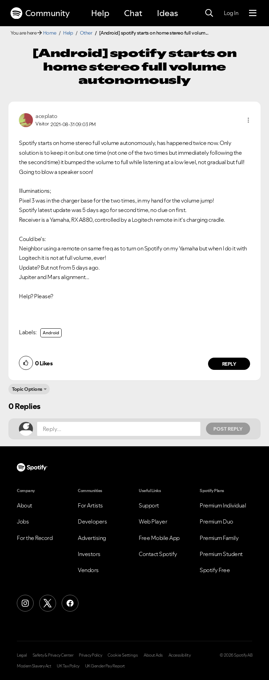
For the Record (35, 538)
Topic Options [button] (27, 389)
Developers (92, 521)
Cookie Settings (123, 655)
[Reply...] (118, 429)
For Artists (90, 505)
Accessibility (179, 655)
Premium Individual (223, 505)
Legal (22, 655)
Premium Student (221, 554)
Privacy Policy (90, 655)
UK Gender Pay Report (105, 666)
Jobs (23, 521)
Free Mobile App (159, 538)
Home (49, 32)
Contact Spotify (158, 554)
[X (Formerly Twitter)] (47, 603)
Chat (133, 13)
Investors (89, 554)
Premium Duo (216, 521)
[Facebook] (70, 603)
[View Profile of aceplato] (46, 116)
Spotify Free (215, 570)
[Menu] (252, 13)
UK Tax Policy (68, 666)
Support (149, 505)
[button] (248, 120)
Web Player (153, 521)
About (24, 505)
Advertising (92, 538)
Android (51, 333)
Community (40, 13)
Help (100, 13)
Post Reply (228, 428)
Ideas (167, 13)
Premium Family (219, 538)
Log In (231, 13)
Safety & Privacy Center (53, 655)
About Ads (153, 655)
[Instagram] (25, 603)
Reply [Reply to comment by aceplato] (229, 363)
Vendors (88, 570)
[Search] (209, 13)
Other (86, 32)
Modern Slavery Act (34, 666)
